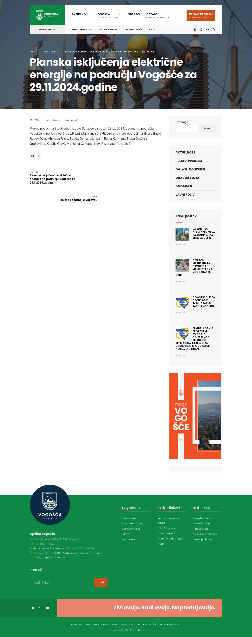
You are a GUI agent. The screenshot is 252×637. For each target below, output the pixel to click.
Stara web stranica (97, 624)
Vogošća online (202, 518)
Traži (101, 582)
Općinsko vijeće (133, 29)
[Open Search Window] (214, 29)
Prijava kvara (201, 529)
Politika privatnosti (122, 624)
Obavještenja (50, 51)
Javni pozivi (185, 194)
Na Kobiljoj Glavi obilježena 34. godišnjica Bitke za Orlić (203, 233)
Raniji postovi (187, 216)
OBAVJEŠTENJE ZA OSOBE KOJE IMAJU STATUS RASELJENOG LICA (203, 301)
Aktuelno (79, 14)
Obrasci (134, 14)
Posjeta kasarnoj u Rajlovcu (143, 173)
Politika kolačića (146, 624)
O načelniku (128, 518)
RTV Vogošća (166, 528)
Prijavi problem (201, 15)
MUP (161, 544)
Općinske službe (131, 523)
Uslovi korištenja (169, 624)
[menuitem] (82, 14)
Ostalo (157, 15)
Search (207, 128)
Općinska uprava (108, 29)
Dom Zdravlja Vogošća (172, 539)
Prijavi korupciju (82, 29)
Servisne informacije (205, 534)
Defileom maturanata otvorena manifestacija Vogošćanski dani (194, 268)
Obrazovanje (165, 533)
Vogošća (107, 15)
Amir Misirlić (71, 120)
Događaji (184, 186)
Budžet (153, 29)
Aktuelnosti (186, 152)
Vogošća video (202, 523)
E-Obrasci (76, 624)
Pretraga (182, 122)
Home (33, 51)
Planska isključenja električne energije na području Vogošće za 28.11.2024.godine (52, 177)
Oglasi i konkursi (190, 169)
